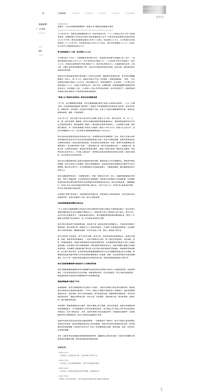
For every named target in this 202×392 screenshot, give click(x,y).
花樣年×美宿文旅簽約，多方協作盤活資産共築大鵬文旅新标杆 (84, 379)
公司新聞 (42, 29)
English (41, 55)
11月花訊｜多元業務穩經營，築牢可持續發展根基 (79, 363)
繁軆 (40, 51)
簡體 (40, 47)
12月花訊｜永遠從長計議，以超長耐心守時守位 (78, 355)
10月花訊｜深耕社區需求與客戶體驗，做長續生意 (79, 371)
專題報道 (42, 33)
